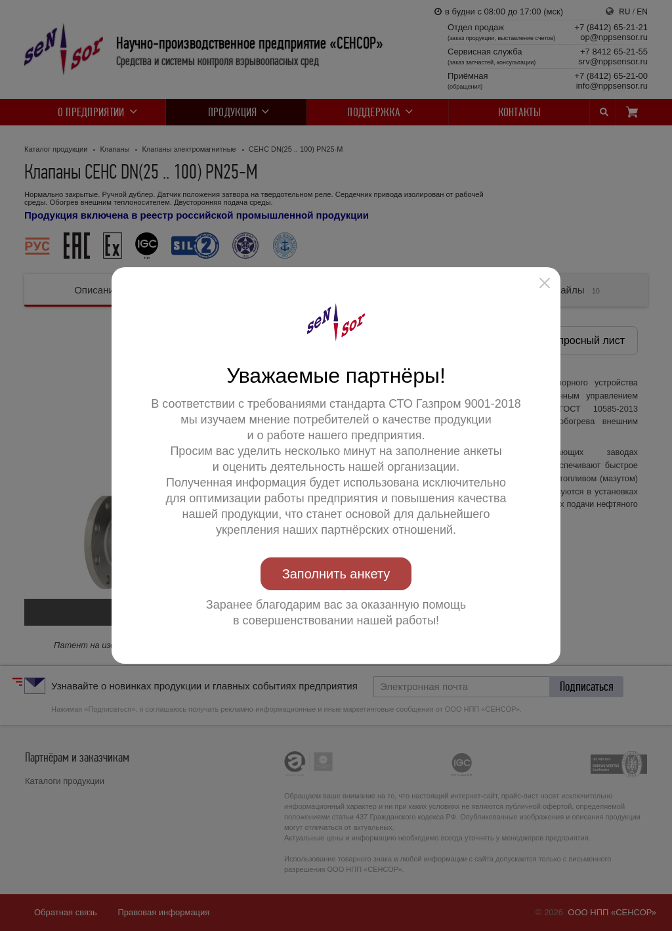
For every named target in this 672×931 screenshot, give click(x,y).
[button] (545, 283)
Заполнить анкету (336, 574)
